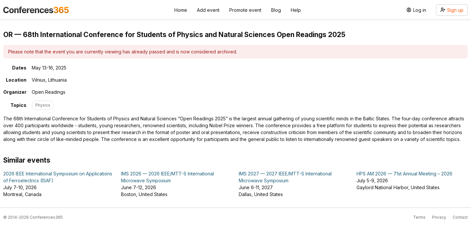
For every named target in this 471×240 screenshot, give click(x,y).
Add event (208, 10)
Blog (276, 10)
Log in (416, 10)
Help (296, 10)
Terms (419, 217)
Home (180, 10)
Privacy (439, 217)
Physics (42, 105)
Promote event (245, 10)
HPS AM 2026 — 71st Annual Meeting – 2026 (404, 173)
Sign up (451, 10)
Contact (460, 217)
